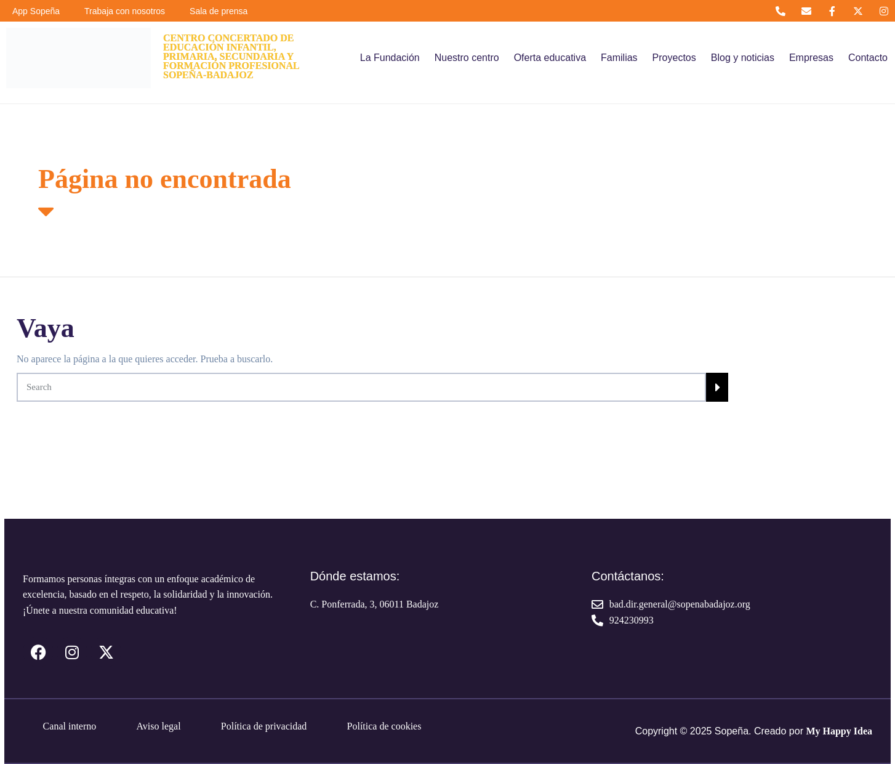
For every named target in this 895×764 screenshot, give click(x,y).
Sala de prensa (218, 11)
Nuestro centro (467, 57)
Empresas (811, 57)
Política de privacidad (264, 726)
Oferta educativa (550, 57)
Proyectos (674, 57)
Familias (619, 57)
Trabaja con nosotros (124, 11)
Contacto (868, 57)
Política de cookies (384, 726)
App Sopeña (36, 11)
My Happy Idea (839, 731)
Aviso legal (158, 726)
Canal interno (70, 726)
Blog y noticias (742, 57)
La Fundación (390, 57)
